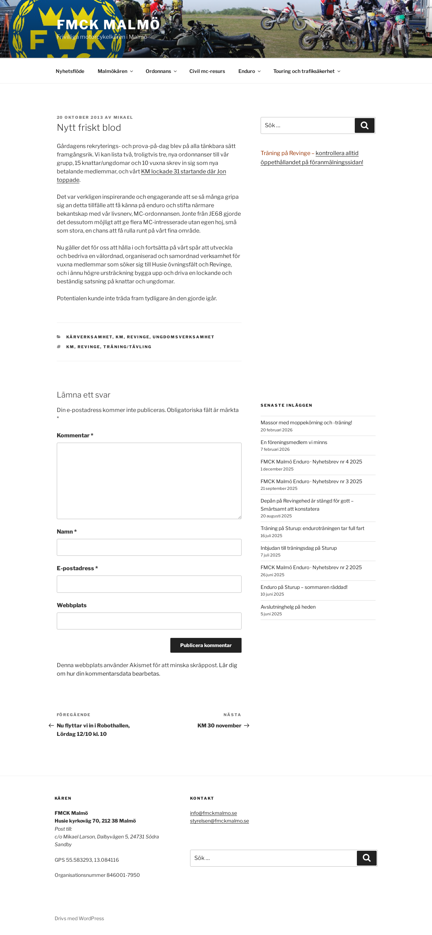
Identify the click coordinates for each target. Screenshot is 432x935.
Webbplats (72, 605)
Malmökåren (116, 71)
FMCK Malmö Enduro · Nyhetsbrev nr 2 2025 (311, 567)
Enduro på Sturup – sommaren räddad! (304, 587)
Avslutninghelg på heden (288, 607)
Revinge (138, 336)
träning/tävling (127, 346)
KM (120, 336)
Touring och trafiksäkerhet (307, 71)
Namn (67, 531)
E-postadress (77, 568)
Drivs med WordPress (79, 918)
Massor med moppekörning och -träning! (306, 422)
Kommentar (75, 435)
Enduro (250, 71)
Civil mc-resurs (207, 71)
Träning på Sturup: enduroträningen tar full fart (312, 528)
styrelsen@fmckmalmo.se (219, 821)
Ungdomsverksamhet (184, 336)
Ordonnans (162, 71)
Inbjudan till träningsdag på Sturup (299, 548)
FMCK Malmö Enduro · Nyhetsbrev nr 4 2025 (311, 462)
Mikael (124, 117)
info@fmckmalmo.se (213, 813)
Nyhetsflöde (70, 71)
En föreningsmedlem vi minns (294, 442)
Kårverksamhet (89, 336)
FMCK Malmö (109, 24)
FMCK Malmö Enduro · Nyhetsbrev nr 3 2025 (311, 481)
